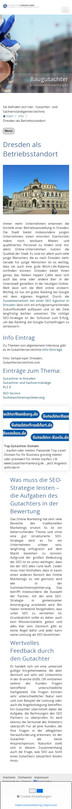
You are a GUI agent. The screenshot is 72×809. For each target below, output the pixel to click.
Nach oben (36, 800)
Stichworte (25, 777)
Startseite (9, 777)
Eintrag (26, 781)
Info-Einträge (52, 350)
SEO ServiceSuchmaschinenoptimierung (24, 395)
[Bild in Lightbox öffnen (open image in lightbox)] (36, 189)
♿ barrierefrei (42, 781)
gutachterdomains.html (36, 438)
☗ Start (8, 116)
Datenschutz (11, 781)
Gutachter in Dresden (19, 378)
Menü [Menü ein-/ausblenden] (9, 131)
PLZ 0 (7, 387)
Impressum (41, 777)
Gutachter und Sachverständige (27, 383)
